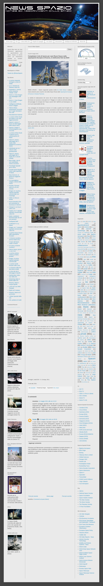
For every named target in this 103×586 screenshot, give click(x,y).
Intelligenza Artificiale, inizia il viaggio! (15, 104)
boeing (87, 238)
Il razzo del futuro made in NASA (14, 242)
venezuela (87, 372)
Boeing (81, 452)
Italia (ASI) (82, 427)
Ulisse (84, 369)
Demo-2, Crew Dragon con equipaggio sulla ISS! (15, 96)
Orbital (80, 324)
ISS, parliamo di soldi (15, 300)
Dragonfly (90, 252)
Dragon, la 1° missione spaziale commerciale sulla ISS (15, 229)
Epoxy (88, 257)
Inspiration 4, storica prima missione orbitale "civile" (15, 91)
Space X (81, 472)
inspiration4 (81, 276)
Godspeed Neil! (13, 221)
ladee (82, 290)
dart (86, 251)
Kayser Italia (85, 288)
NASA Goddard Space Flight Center (85, 553)
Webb (87, 378)
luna (79, 295)
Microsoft (89, 311)
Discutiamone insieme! (15, 114)
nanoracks (91, 312)
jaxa (79, 286)
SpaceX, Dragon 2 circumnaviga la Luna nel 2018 (15, 129)
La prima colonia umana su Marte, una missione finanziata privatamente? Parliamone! (87, 162)
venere (81, 372)
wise (94, 378)
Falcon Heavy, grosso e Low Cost (15, 250)
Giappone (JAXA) (84, 421)
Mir (95, 311)
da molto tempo (61, 90)
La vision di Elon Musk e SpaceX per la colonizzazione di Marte (15, 135)
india (94, 272)
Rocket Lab (82, 461)
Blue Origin (82, 450)
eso (85, 259)
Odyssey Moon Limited (86, 455)
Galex (84, 265)
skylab (86, 351)
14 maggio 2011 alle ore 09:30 (48, 419)
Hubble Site (82, 535)
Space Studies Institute (86, 497)
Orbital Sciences (84, 457)
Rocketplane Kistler (85, 463)
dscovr (79, 254)
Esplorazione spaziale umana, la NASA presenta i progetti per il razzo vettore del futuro (87, 107)
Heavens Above (83, 532)
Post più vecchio (67, 496)
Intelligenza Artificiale (71, 41)
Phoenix (80, 328)
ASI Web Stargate (84, 514)
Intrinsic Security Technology (84, 540)
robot (89, 340)
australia (80, 232)
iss (86, 282)
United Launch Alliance (86, 479)
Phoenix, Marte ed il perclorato (15, 293)
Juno (91, 286)
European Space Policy (86, 530)
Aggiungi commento (35, 443)
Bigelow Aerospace (84, 448)
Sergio (34, 419)
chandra (83, 241)
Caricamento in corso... (14, 307)
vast (90, 370)
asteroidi (88, 229)
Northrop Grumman (83, 319)
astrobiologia (81, 230)
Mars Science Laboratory (87, 305)
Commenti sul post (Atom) (41, 499)
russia (80, 343)
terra (94, 365)
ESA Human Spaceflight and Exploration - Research (87, 521)
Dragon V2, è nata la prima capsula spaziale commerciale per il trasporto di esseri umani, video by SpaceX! (87, 174)
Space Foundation (84, 495)
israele (79, 282)
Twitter (94, 367)
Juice (86, 286)
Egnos (89, 254)
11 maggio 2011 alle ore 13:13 (47, 401)
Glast (86, 267)
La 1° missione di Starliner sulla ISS (14, 86)
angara (86, 223)
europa (80, 261)
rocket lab (81, 341)
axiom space (82, 234)
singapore (80, 351)
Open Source (90, 320)
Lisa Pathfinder (90, 291)
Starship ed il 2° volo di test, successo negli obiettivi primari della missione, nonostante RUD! (87, 209)
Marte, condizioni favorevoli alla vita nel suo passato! (15, 217)
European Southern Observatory (85, 527)
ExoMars (80, 263)
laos (87, 289)
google (86, 268)
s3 (87, 343)
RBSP (94, 334)
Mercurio (89, 309)
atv (91, 230)
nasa (80, 315)
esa (54, 387)
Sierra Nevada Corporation (87, 468)
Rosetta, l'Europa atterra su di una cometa (14, 187)
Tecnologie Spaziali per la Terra (14, 166)
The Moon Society (84, 502)
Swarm (79, 365)
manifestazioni (82, 297)
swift (84, 365)
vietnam (87, 374)
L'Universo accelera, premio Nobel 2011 (15, 238)
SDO (79, 347)
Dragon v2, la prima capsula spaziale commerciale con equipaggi (15, 193)
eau (84, 254)
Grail (92, 268)
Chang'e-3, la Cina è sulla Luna (15, 207)
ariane (79, 227)
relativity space (82, 338)
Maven (80, 309)
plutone (93, 330)
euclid (91, 259)
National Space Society (86, 493)
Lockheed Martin (82, 293)
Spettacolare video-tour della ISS (14, 276)
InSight (90, 274)
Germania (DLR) (84, 418)
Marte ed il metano (14, 290)
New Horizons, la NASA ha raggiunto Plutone (14, 176)
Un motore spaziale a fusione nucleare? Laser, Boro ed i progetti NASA (87, 150)
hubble (80, 272)
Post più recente (33, 496)
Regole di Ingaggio (38, 41)
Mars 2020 (92, 297)
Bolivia (94, 238)
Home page (9, 41)
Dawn (91, 251)
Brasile (81, 239)
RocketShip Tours (84, 466)
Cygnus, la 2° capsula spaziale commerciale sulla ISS (15, 212)
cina (89, 241)
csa (81, 251)
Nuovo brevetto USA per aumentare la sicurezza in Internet (15, 203)
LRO (91, 293)
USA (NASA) (83, 441)
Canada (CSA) (83, 407)
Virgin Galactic (83, 481)
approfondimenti (83, 225)
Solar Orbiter (88, 352)
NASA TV (82, 398)
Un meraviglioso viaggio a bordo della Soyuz (15, 182)
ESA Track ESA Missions (86, 524)
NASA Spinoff (83, 564)
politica (93, 331)
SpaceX (92, 358)
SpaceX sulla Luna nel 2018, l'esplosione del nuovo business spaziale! (87, 139)
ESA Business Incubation (86, 518)
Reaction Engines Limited (86, 336)
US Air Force (81, 370)
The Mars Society (84, 500)
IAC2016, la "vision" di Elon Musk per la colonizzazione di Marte (87, 95)
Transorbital (82, 477)
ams (94, 221)
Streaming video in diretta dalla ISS (14, 279)
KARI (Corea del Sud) (85, 430)
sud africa (91, 363)
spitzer (85, 361)
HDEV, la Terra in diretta (86, 393)
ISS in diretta (83, 395)
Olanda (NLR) (83, 432)
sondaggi (82, 354)
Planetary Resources (83, 330)
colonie (79, 247)
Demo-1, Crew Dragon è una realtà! (15, 101)
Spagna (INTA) (83, 436)
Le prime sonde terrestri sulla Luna (14, 264)
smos (92, 351)
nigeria (90, 317)
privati (83, 334)
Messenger (80, 311)
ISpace (91, 280)
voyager (80, 378)
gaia (79, 265)
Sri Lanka (93, 361)
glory (92, 267)
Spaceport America (83, 356)
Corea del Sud (81, 249)
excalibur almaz (89, 261)
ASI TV (81, 389)
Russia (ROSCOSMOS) (86, 434)
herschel (89, 270)
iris (89, 278)
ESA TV (81, 391)
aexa (84, 221)
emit (95, 254)
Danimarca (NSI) (84, 412)
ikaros (88, 272)
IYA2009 (91, 284)
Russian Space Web (85, 568)
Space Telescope (84, 570)
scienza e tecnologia (87, 345)
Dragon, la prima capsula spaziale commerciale (14, 260)
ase (93, 227)
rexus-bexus (92, 338)
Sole (94, 352)
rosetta (90, 341)
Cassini (93, 240)
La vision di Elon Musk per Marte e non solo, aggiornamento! (15, 118)
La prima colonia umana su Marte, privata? (14, 254)
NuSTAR (92, 319)
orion (87, 324)
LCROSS (93, 290)
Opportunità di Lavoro (85, 322)
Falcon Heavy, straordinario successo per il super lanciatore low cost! (15, 110)
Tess (83, 367)
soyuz (57, 387)
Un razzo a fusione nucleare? (14, 246)
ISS (16, 41)
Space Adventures (84, 470)
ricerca (82, 339)
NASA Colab (83, 546)
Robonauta (82, 566)
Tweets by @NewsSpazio (14, 73)
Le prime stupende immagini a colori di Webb (14, 82)
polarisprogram (84, 331)
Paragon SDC (83, 459)
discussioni (80, 252)
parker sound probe (88, 326)
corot (88, 249)
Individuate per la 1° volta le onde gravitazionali (15, 149)
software (80, 352)
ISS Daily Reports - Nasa (86, 537)
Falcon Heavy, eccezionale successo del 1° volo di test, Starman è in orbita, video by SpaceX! (87, 198)
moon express (82, 312)
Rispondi (35, 413)
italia (79, 284)
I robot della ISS (25, 41)
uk (80, 369)
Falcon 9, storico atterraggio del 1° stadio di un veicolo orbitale (14, 156)
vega (94, 370)
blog (88, 236)
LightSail (82, 291)
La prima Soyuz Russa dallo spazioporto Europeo (15, 234)
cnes (85, 243)
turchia (88, 367)
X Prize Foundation (84, 506)
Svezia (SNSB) (83, 438)
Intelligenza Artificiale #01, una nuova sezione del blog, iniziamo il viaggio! (87, 186)
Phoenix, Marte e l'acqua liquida (14, 283)
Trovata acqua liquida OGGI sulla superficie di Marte (15, 171)
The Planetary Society (85, 504)
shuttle (85, 347)
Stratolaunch (82, 363)
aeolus (79, 221)
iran (85, 278)
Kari (78, 288)
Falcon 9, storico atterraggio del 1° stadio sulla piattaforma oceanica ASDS (15, 143)
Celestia (81, 516)
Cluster (79, 243)
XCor (82, 380)
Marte (86, 307)
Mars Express (85, 299)
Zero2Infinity (85, 382)
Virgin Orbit (90, 376)
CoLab (91, 243)
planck (90, 328)
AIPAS (89, 221)
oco (78, 320)
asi (78, 229)
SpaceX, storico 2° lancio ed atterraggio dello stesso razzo (15, 123)
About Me (82, 41)
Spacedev (82, 475)
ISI (85, 279)
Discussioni (58, 41)
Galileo (90, 265)
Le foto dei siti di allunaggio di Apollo (14, 272)
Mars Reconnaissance (87, 302)
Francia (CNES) (84, 416)
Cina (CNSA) (83, 410)
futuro (89, 263)
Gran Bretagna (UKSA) (86, 423)
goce (79, 268)
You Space (49, 41)
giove (79, 267)
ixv (86, 284)
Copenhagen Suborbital (88, 247)
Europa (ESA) (83, 414)
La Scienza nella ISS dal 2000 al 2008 (15, 268)
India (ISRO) (83, 425)
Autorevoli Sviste (88, 232)
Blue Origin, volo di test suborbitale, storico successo (14, 162)
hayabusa (80, 270)
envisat (81, 257)
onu (83, 320)
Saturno (93, 343)
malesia (90, 295)
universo (90, 369)
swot (89, 365)
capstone (87, 239)
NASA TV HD (83, 400)
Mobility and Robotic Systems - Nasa (85, 543)
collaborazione (83, 245)
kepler (94, 288)
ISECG (81, 491)
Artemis (87, 227)
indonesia (83, 274)
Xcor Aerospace (84, 483)
